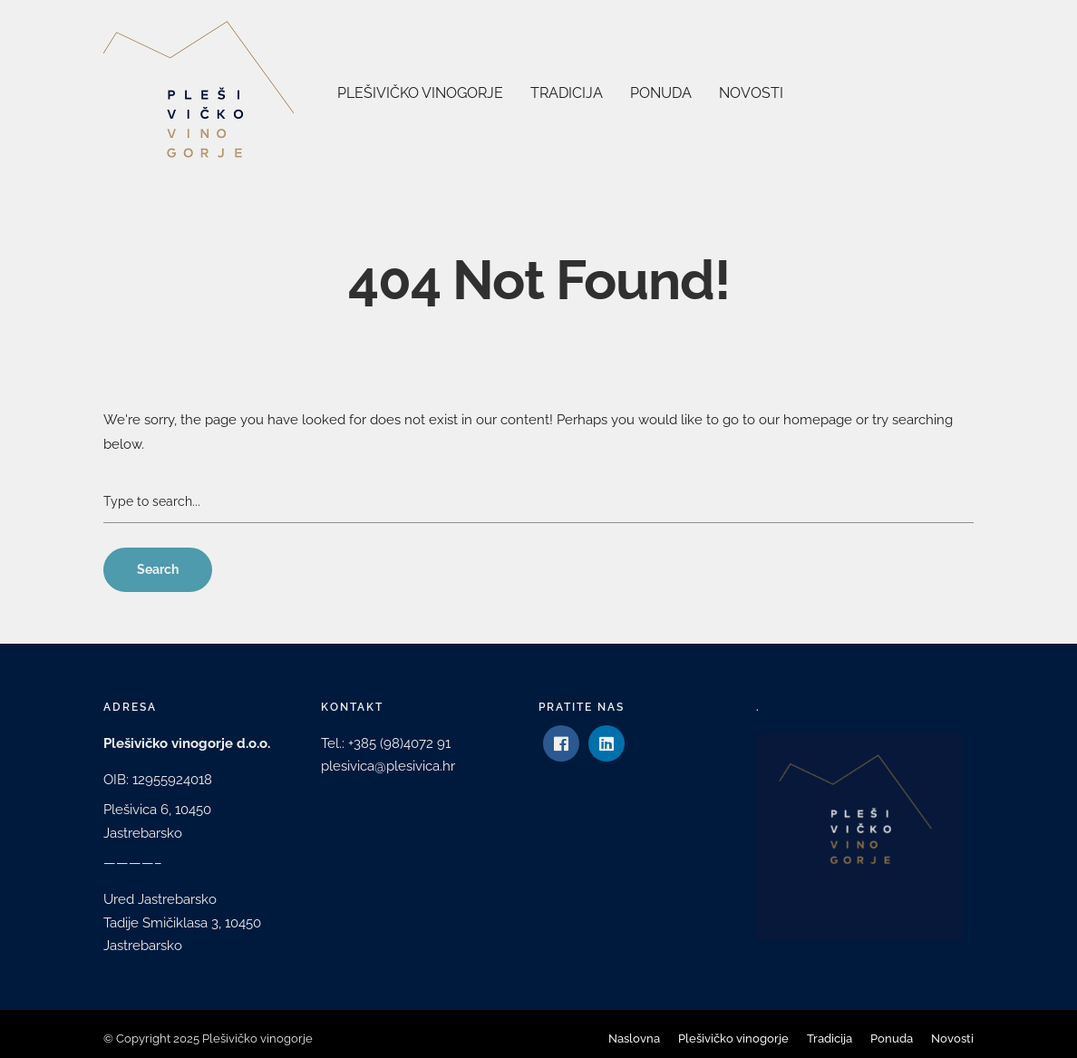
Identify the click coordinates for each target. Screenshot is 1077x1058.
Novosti (751, 93)
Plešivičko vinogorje (420, 93)
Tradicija (566, 93)
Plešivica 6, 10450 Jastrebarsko (157, 821)
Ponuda (661, 93)
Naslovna (634, 1038)
